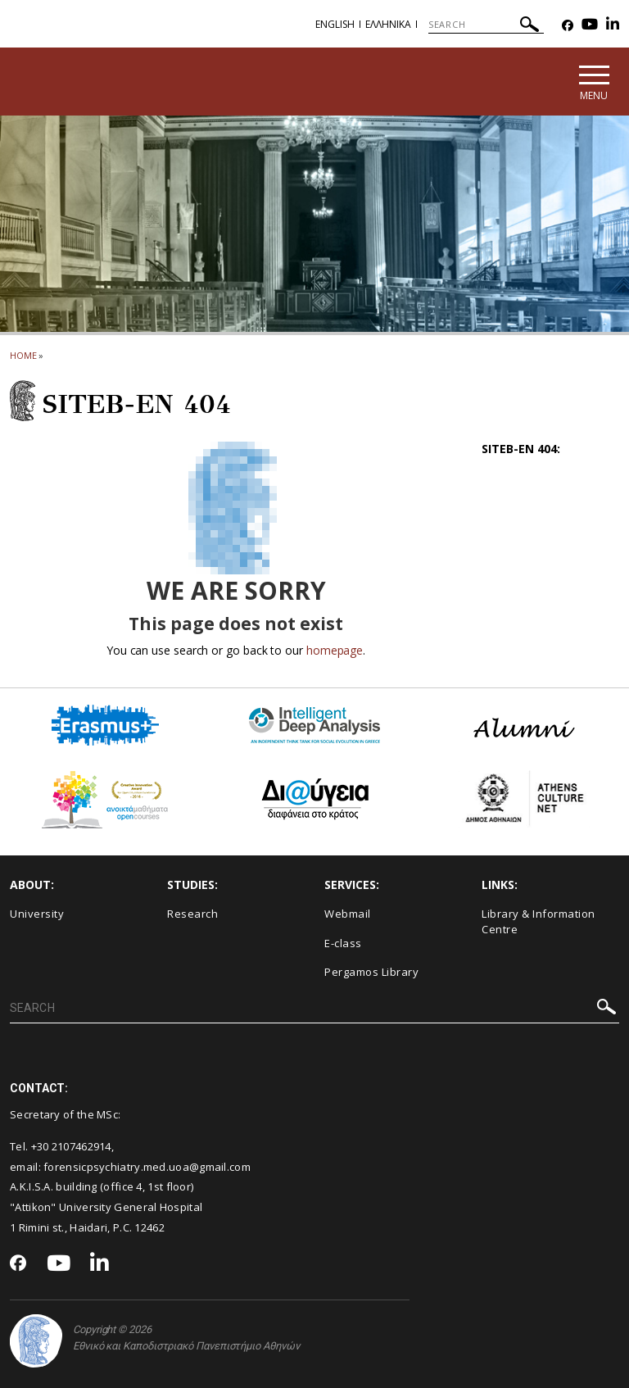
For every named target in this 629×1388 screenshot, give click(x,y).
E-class (343, 943)
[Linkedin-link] (612, 26)
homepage (334, 650)
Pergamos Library (371, 971)
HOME (23, 355)
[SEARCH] (486, 25)
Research (192, 913)
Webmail (347, 913)
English (335, 24)
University (37, 913)
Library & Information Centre (538, 921)
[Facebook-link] (567, 26)
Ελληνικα (388, 24)
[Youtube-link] (589, 26)
